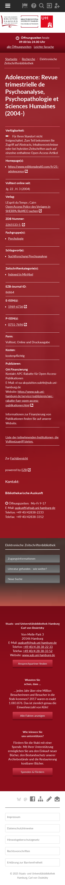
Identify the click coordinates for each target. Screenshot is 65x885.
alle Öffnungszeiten (19, 47)
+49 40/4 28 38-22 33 (38, 647)
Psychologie (16, 238)
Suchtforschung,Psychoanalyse (27, 256)
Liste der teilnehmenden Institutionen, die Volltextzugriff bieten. (32, 439)
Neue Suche (15, 579)
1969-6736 (15, 306)
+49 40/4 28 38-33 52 (38, 651)
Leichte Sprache (44, 47)
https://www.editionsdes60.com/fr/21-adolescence (33, 169)
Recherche (28, 59)
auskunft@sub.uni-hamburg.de (37, 642)
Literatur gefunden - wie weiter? (27, 568)
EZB (24, 470)
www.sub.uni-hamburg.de (38, 655)
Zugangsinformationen (21, 558)
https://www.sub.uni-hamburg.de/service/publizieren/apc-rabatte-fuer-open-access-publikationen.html (29, 398)
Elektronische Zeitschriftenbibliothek (30, 545)
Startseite (11, 59)
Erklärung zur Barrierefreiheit (24, 862)
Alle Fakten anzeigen (32, 715)
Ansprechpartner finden (32, 663)
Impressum (13, 816)
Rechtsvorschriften (18, 851)
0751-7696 (15, 324)
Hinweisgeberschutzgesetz (23, 839)
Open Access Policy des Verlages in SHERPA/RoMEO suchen (28, 209)
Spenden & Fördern (32, 771)
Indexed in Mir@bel (20, 274)
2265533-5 (13, 225)
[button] (7, 5)
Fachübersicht (19, 458)
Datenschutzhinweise (20, 828)
